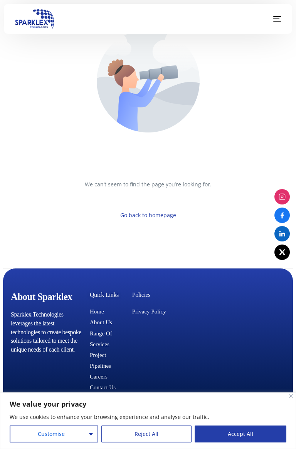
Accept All (240, 433)
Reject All (146, 433)
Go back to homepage (148, 215)
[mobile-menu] (271, 18)
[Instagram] (282, 196)
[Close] (291, 396)
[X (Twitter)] (282, 252)
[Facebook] (282, 215)
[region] (148, 420)
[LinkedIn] (282, 233)
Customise (51, 433)
